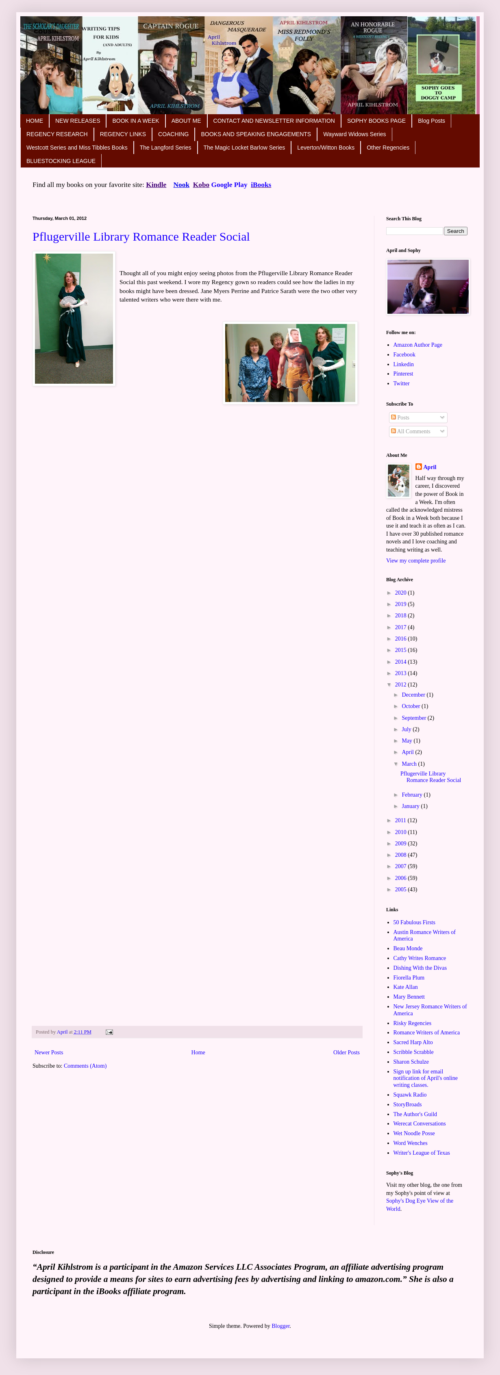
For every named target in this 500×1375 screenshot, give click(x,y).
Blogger (280, 1326)
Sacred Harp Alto (413, 1042)
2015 (401, 650)
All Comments (410, 431)
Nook (181, 185)
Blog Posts (431, 120)
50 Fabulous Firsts (414, 922)
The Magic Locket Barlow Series (244, 147)
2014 (401, 662)
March (410, 764)
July (407, 729)
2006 (401, 878)
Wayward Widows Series (354, 134)
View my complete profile (416, 561)
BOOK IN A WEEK (135, 120)
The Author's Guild (415, 1114)
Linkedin (403, 364)
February (413, 795)
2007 (401, 866)
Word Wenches (410, 1143)
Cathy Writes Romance (419, 958)
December (414, 695)
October (412, 706)
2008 (401, 855)
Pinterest (403, 374)
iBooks (261, 185)
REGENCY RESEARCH (57, 134)
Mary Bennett (409, 997)
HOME (34, 120)
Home (198, 1052)
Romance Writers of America (426, 1033)
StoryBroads (407, 1104)
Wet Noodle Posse (414, 1133)
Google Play (229, 185)
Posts (400, 418)
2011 (401, 820)
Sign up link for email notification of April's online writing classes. (425, 1078)
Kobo (201, 185)
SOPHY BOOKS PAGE (376, 120)
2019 (401, 604)
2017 (401, 627)
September (414, 718)
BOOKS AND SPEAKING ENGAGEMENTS (256, 134)
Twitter (401, 383)
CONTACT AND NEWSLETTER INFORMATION (274, 120)
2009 (401, 844)
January (411, 806)
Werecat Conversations (419, 1124)
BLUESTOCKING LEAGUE (61, 161)
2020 (401, 593)
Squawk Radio (410, 1095)
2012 (401, 685)
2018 (401, 616)
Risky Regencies (412, 1023)
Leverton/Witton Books (325, 147)
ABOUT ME (186, 120)
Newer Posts (49, 1052)
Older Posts (346, 1052)
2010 (401, 832)
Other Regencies (388, 147)
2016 (401, 639)
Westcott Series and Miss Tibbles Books (77, 147)
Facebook (404, 355)
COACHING (173, 134)
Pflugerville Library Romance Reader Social (141, 236)
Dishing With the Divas (420, 968)
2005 (401, 889)
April (430, 467)
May (407, 741)
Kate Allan (405, 987)
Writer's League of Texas (421, 1153)
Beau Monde (408, 948)
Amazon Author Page (418, 345)
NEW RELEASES (77, 120)
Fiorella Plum (409, 978)
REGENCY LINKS (123, 134)
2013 (401, 673)
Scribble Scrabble (413, 1052)
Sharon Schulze (411, 1062)
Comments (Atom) (85, 1066)
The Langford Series (165, 147)
